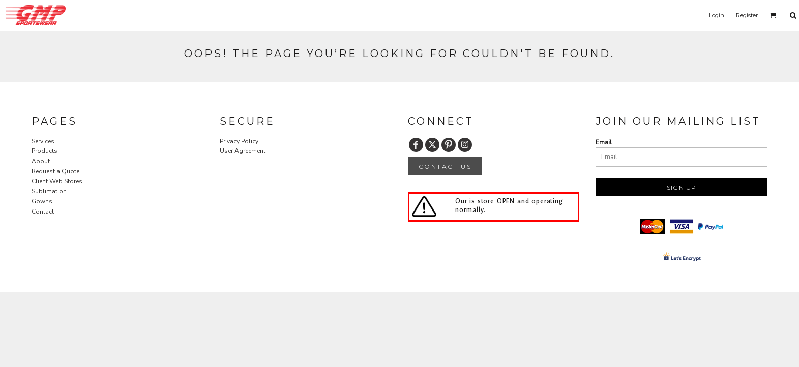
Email (604, 142)
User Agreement (242, 151)
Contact (43, 211)
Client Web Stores (57, 181)
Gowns (42, 201)
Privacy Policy (239, 141)
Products (44, 151)
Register (747, 15)
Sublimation (49, 191)
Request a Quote (55, 171)
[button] (773, 15)
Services (43, 141)
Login (716, 15)
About (41, 161)
